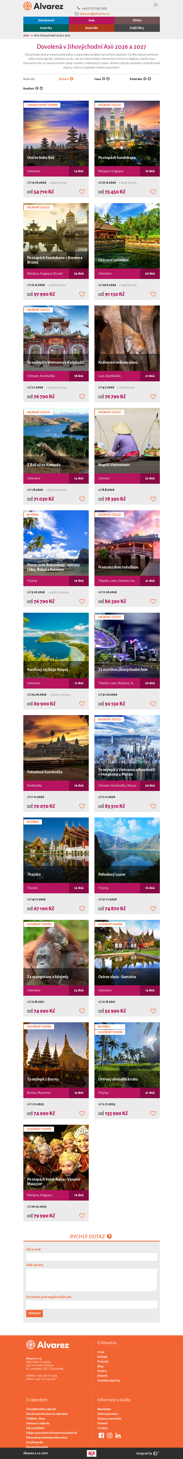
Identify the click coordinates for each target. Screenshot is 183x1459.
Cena (97, 79)
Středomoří (46, 20)
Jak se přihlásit (35, 1428)
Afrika (137, 20)
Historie (102, 1375)
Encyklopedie (34, 1442)
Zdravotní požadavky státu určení (46, 1437)
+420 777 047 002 (94, 8)
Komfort (28, 88)
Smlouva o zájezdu (37, 1423)
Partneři (102, 1423)
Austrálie (91, 28)
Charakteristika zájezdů (41, 1409)
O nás (100, 1352)
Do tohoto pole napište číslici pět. (49, 1297)
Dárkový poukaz (107, 1413)
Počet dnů (136, 79)
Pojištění (31, 1418)
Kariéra (102, 1371)
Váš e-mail (33, 1249)
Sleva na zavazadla (109, 1418)
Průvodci (103, 1361)
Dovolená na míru (37, 1447)
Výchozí (66, 79)
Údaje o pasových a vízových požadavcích (51, 1432)
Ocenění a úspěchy (108, 1380)
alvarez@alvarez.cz (94, 14)
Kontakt (102, 1356)
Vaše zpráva (34, 1265)
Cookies (102, 1428)
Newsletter (104, 1409)
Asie (92, 20)
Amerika (46, 28)
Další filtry (137, 28)
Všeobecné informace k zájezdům (47, 1413)
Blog (100, 1366)
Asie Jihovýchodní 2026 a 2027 (52, 35)
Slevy (41, 1418)
